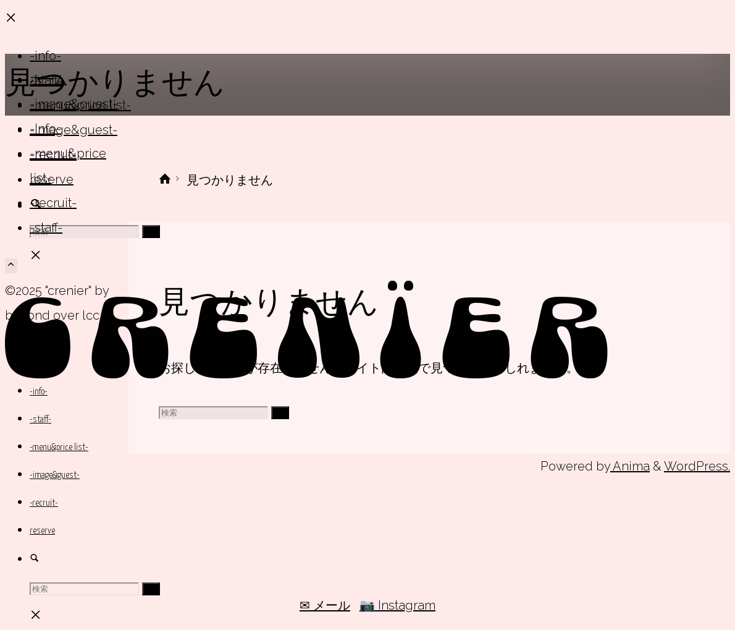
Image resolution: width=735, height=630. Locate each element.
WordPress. (697, 466)
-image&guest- (73, 103)
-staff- (46, 227)
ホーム (48, 79)
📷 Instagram (397, 605)
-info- (45, 128)
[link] (35, 559)
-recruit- (53, 202)
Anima (630, 466)
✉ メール (325, 605)
